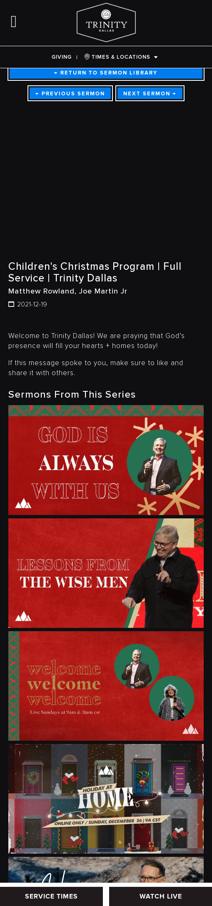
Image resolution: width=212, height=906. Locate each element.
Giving (62, 57)
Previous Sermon (70, 93)
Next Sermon (150, 93)
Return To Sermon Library (105, 73)
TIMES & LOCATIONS (117, 57)
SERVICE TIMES (51, 896)
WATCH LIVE (161, 896)
